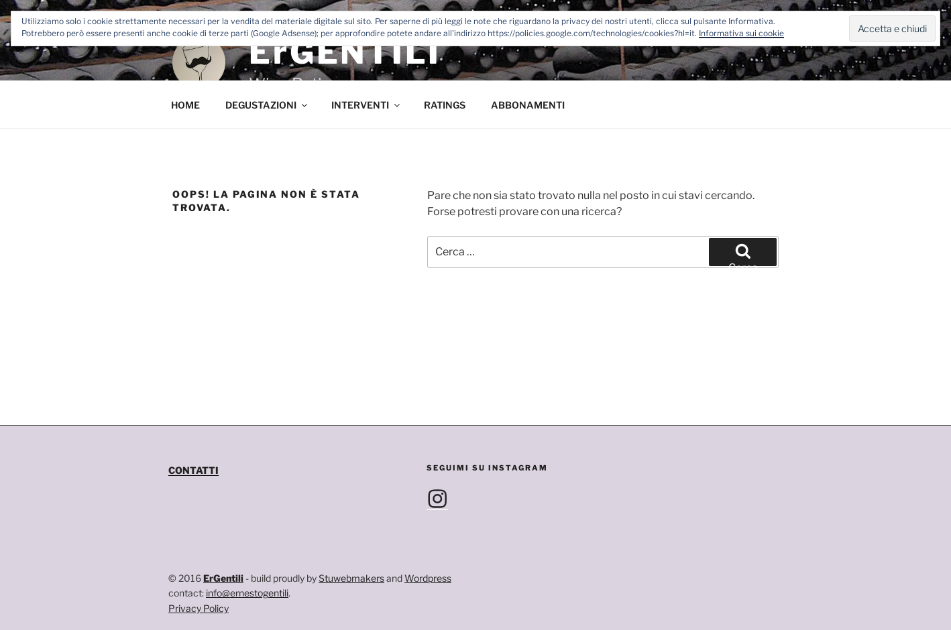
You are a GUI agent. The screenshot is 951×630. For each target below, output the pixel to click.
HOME (185, 105)
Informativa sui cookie (741, 33)
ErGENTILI (345, 52)
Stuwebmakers (351, 578)
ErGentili (223, 578)
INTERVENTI (366, 105)
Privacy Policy (198, 608)
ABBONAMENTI (528, 105)
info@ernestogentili (247, 592)
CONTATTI (193, 470)
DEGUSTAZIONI (267, 105)
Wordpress (427, 578)
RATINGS (444, 105)
